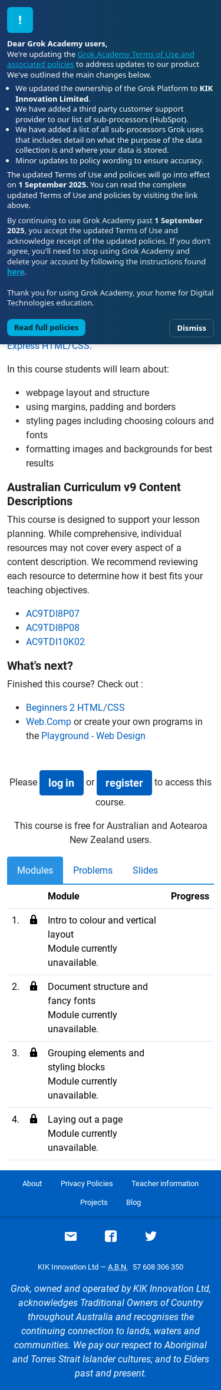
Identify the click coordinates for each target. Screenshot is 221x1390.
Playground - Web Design (93, 735)
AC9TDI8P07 (53, 613)
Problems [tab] (93, 870)
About (32, 1183)
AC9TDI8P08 (53, 627)
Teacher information (165, 1183)
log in (61, 783)
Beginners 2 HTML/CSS (75, 707)
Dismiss (191, 328)
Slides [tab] (145, 870)
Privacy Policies (87, 1183)
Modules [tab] (35, 870)
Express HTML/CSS (48, 345)
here (16, 271)
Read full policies (46, 327)
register (124, 783)
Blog (133, 1202)
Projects (94, 1202)
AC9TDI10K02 (55, 641)
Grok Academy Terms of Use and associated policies (100, 59)
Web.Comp (48, 721)
